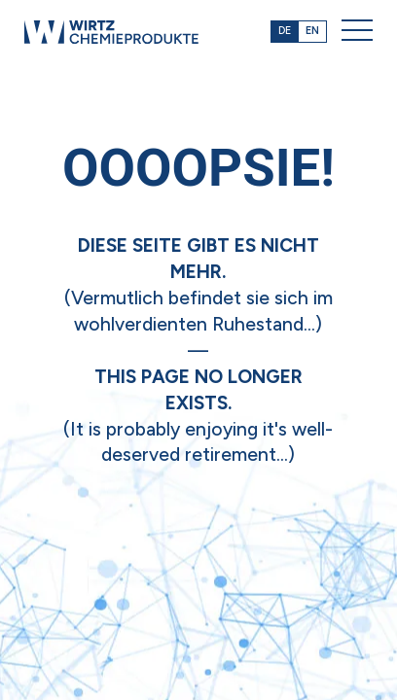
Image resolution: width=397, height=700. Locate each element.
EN (312, 30)
